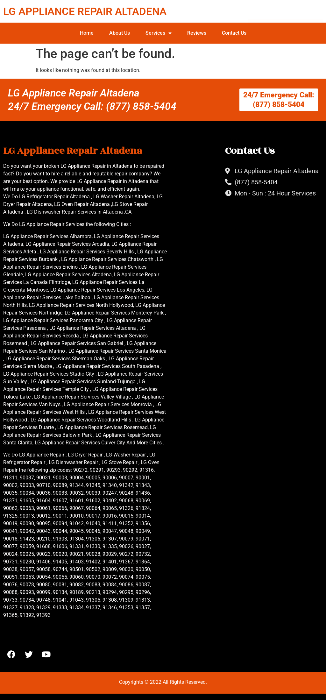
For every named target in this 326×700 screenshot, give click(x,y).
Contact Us (234, 33)
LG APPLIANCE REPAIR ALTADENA (85, 11)
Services (158, 33)
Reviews (196, 33)
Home (87, 33)
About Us (119, 33)
